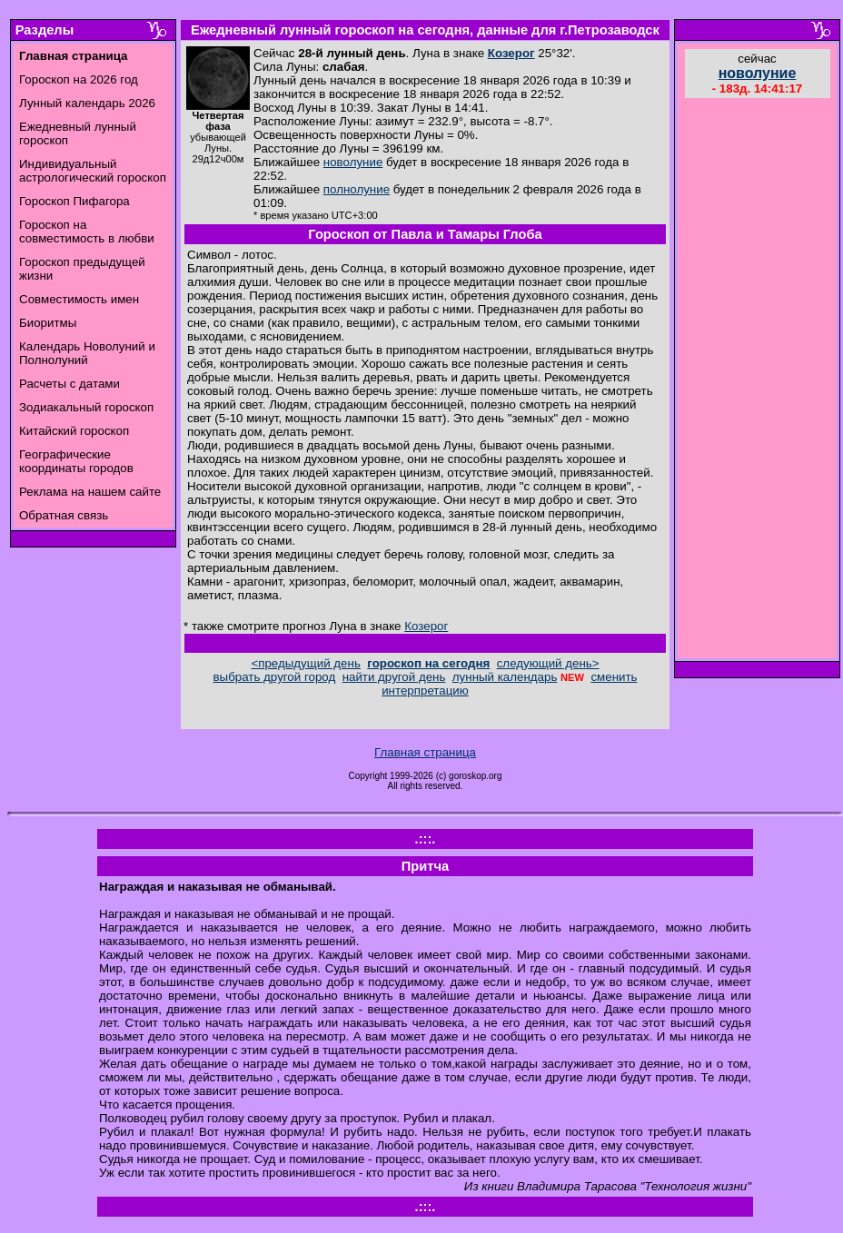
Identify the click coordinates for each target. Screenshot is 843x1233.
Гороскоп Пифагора (74, 201)
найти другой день (394, 677)
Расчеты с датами (69, 383)
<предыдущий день (305, 663)
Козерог (511, 53)
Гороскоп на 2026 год (78, 79)
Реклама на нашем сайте (90, 491)
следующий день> (548, 663)
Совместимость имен (79, 299)
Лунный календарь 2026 (87, 103)
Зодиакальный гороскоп (86, 407)
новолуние (352, 162)
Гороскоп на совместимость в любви (86, 231)
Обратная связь (63, 515)
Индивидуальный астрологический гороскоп (92, 170)
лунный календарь (505, 677)
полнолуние (356, 189)
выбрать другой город (274, 677)
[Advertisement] (757, 380)
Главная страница (425, 752)
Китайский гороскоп (74, 431)
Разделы (44, 30)
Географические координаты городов (76, 461)
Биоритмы (47, 323)
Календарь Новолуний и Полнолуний (87, 353)
